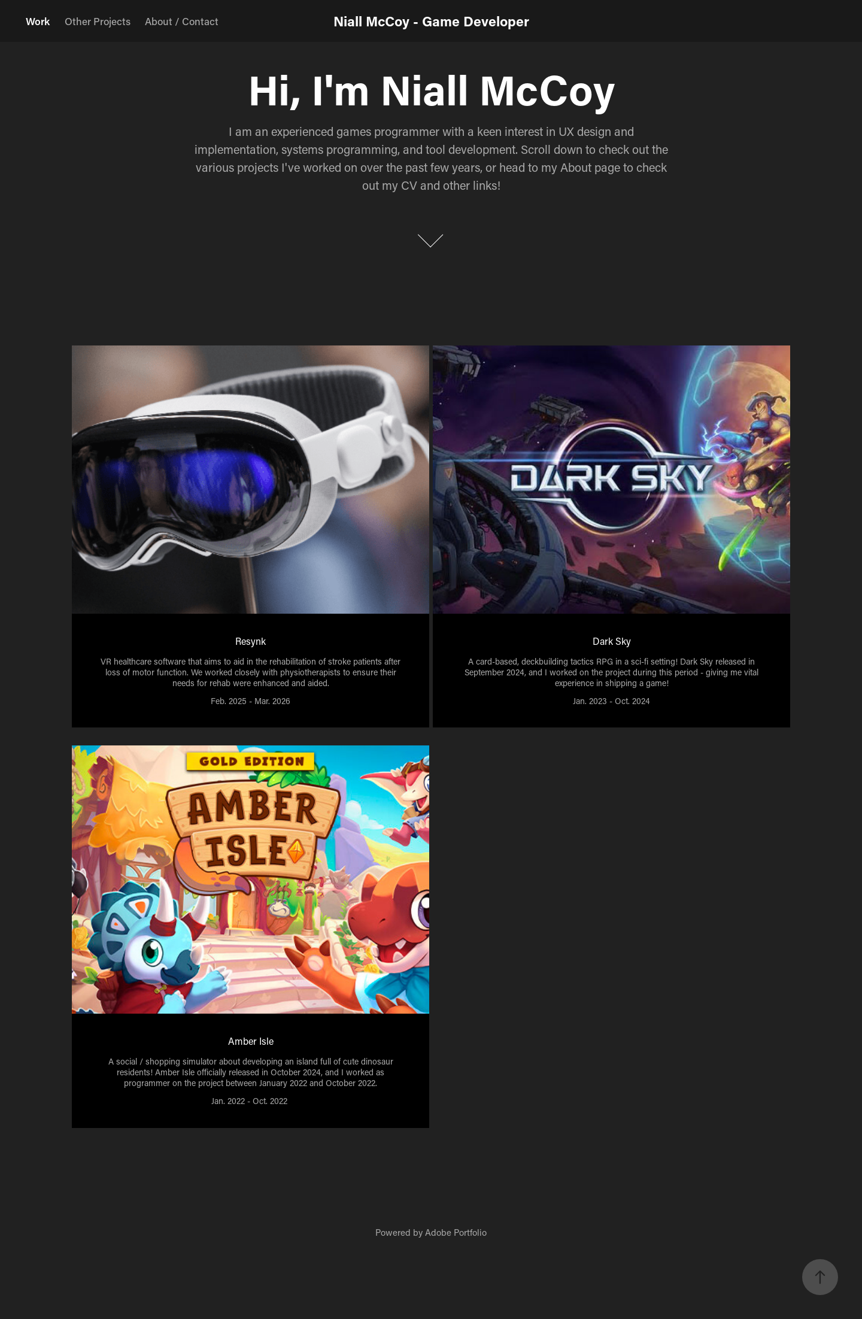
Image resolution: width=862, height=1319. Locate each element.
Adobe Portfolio (456, 1232)
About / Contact (181, 21)
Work (38, 21)
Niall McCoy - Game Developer (431, 21)
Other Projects (97, 21)
